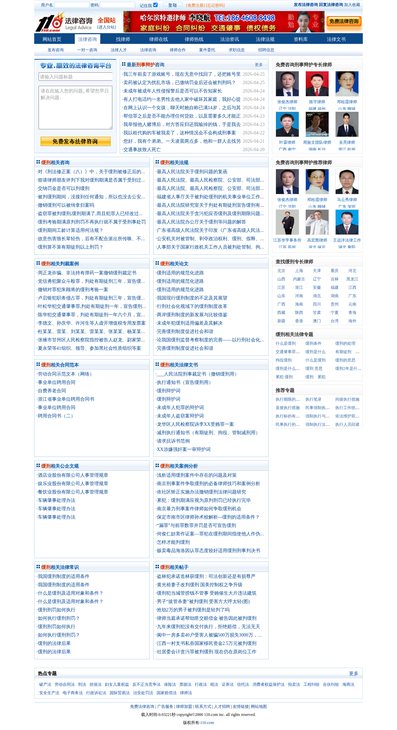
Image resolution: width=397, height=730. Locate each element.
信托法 (243, 684)
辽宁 (317, 279)
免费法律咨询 (142, 706)
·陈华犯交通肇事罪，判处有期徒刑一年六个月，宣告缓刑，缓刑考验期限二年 (117, 314)
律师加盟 (184, 706)
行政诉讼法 (96, 692)
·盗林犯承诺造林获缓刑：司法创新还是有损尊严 (206, 576)
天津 (317, 270)
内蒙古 (299, 279)
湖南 (335, 295)
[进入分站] (106, 27)
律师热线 (194, 39)
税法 (214, 684)
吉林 (335, 279)
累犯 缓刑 (284, 377)
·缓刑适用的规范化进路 (180, 272)
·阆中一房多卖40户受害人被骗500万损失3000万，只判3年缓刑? (221, 635)
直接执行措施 (288, 407)
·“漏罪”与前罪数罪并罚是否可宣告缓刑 (196, 525)
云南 (352, 304)
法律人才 (119, 50)
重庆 (335, 270)
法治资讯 (229, 39)
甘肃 (317, 312)
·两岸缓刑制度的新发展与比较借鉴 (191, 314)
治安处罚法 (143, 692)
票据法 (185, 684)
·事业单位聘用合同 (56, 382)
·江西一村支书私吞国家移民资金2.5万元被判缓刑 (206, 643)
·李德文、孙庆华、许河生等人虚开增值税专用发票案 (91, 323)
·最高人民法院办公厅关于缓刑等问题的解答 (201, 221)
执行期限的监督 (290, 399)
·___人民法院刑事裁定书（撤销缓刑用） (197, 374)
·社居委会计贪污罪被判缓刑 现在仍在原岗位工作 (206, 651)
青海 (352, 312)
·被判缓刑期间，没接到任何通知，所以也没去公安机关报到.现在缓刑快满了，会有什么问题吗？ (136, 196)
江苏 (281, 287)
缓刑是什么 (315, 351)
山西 (281, 279)
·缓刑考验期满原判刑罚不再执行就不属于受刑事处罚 (91, 221)
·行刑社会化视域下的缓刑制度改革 (191, 306)
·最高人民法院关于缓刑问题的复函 (191, 171)
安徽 (317, 287)
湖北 (317, 295)
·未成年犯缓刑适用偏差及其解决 (189, 323)
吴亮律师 (347, 142)
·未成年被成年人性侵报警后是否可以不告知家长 (172, 90)
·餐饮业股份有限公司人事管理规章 (72, 491)
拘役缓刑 (284, 360)
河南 (299, 295)
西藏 (281, 312)
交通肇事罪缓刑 (290, 351)
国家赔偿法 (167, 692)
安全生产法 (49, 692)
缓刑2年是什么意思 (352, 368)
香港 (299, 321)
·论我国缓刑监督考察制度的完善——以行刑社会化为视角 (215, 339)
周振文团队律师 (317, 142)
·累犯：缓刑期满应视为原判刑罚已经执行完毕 (203, 500)
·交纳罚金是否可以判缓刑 (63, 188)
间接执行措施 (347, 399)
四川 (317, 304)
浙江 (299, 287)
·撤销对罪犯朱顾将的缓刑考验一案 (72, 289)
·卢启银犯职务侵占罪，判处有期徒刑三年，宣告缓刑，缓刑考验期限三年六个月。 (122, 298)
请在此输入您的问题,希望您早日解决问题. (75, 107)
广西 (281, 304)
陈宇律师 (317, 101)
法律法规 (265, 39)
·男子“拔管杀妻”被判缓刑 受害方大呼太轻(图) (203, 601)
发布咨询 (56, 50)
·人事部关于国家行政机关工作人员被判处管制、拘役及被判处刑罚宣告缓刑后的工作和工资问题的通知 (262, 247)
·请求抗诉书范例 (173, 441)
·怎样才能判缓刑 (173, 542)
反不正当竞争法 (146, 684)
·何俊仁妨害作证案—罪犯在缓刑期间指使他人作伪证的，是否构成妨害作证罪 (236, 533)
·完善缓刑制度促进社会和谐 (184, 331)
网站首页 (52, 39)
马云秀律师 (347, 199)
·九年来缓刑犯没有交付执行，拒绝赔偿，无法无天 (208, 626)
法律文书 (336, 39)
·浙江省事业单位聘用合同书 (65, 399)
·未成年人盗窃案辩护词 (180, 415)
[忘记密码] (215, 5)
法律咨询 (87, 39)
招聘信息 (266, 50)
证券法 (228, 684)
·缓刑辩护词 (168, 390)
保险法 (170, 684)
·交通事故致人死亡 (141, 149)
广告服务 (165, 706)
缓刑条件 (313, 343)
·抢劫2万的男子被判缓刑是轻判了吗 (193, 609)
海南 (299, 304)
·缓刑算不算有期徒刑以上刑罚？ (70, 247)
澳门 (317, 321)
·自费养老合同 (51, 390)
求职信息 (237, 50)
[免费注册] (195, 5)
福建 (335, 287)
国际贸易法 (120, 692)
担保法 (96, 684)
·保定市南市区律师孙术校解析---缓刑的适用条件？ (208, 517)
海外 (352, 321)
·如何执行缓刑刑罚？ (58, 618)
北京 (281, 270)
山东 (281, 295)
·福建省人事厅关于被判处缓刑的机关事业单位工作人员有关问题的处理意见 (234, 196)
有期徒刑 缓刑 (349, 351)
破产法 (45, 684)
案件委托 (207, 50)
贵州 (335, 304)
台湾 (335, 321)
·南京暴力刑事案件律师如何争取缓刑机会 (198, 508)
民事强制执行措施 (321, 407)
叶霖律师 (287, 142)
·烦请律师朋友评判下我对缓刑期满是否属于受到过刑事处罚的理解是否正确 (115, 180)
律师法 (186, 692)
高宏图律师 (317, 240)
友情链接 (241, 706)
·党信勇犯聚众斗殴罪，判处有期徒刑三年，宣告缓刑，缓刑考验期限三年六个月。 (122, 281)
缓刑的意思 (345, 360)
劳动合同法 (65, 684)
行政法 (201, 684)
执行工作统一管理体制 (355, 407)
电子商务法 (73, 692)
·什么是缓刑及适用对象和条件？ (70, 593)
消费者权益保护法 (268, 684)
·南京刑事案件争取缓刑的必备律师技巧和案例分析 (208, 483)
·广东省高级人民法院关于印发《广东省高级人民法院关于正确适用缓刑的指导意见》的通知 (250, 230)
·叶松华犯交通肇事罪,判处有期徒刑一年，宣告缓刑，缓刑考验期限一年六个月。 (120, 306)
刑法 (82, 684)
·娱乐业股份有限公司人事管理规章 (72, 483)
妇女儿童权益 (117, 684)
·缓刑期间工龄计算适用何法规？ (70, 230)
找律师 (123, 39)
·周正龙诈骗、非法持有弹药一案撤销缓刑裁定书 (86, 272)
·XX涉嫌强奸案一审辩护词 (183, 449)
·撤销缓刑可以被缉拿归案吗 (65, 205)
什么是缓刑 (286, 343)
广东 (352, 295)
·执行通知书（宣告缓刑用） (184, 382)
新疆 (281, 321)
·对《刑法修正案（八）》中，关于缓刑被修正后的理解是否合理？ (105, 171)
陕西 (299, 312)
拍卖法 (294, 684)
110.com (207, 722)
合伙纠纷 (331, 684)
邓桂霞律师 (347, 101)
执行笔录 (313, 399)
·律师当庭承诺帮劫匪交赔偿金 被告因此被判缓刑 (206, 618)
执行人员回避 (347, 424)
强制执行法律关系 (321, 424)
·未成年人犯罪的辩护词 (180, 407)
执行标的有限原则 (292, 416)
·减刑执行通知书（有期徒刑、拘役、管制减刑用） (208, 432)
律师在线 (158, 39)
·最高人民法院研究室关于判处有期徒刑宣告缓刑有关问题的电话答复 (227, 205)
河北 (352, 270)
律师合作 (178, 50)
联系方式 (203, 706)
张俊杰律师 (287, 101)
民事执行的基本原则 (294, 424)
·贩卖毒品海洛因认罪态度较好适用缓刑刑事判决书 (208, 550)
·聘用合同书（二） (56, 415)
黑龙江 (352, 279)
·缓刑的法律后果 (54, 643)
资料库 (301, 39)
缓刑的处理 (345, 343)
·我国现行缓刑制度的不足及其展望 (191, 298)
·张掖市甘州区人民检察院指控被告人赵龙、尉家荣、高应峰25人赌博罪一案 (115, 339)
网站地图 (259, 706)
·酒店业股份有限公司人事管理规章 (72, 475)
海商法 (348, 684)
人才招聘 (222, 706)
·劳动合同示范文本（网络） (65, 374)
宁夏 (335, 312)
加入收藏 (352, 4)
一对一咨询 (87, 50)
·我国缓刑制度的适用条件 (63, 576)
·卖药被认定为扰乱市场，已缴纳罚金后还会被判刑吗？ (179, 82)
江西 (352, 287)
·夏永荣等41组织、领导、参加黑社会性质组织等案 (89, 348)
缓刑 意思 (314, 368)
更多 (259, 64)
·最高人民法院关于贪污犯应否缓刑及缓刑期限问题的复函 (215, 213)
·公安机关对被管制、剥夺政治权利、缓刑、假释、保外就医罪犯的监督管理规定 (238, 238)
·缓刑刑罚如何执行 (56, 609)
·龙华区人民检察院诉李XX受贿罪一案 (195, 424)
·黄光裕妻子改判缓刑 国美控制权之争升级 (199, 584)
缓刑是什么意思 (290, 368)
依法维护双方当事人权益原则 (361, 416)
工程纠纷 (311, 684)
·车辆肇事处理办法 (56, 500)
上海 (299, 270)
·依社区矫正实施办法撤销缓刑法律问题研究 (201, 491)
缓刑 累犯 (315, 377)
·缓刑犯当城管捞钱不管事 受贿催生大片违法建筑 (206, 593)
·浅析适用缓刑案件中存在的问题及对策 (196, 475)
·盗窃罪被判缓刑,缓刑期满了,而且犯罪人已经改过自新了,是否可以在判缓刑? (115, 213)
